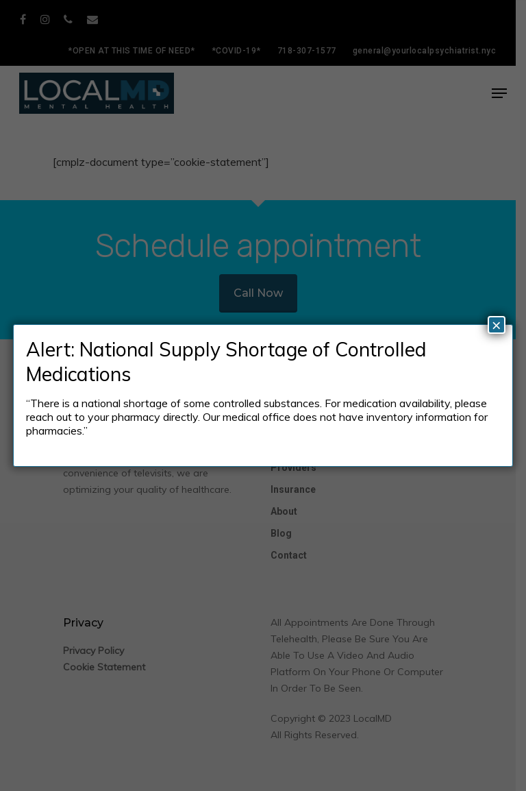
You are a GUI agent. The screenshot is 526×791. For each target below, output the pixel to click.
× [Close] (496, 325)
